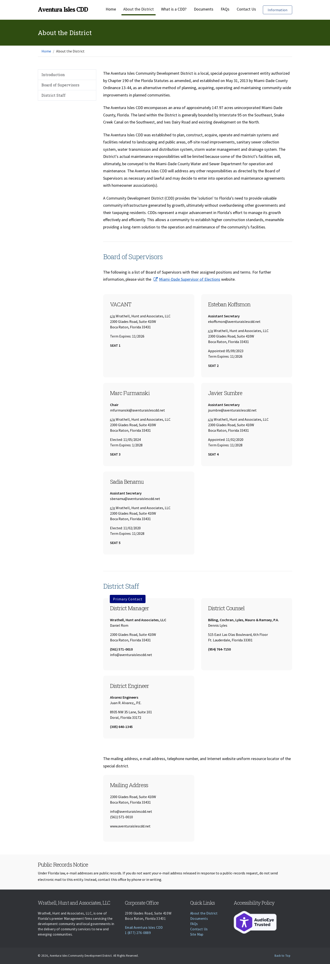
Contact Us (246, 9)
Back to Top (282, 956)
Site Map (197, 934)
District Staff (53, 95)
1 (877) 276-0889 (138, 933)
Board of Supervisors (60, 84)
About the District (138, 9)
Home (111, 9)
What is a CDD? (174, 9)
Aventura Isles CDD (63, 9)
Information (279, 9)
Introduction (53, 74)
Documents (203, 9)
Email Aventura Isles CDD (144, 927)
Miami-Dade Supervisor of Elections (189, 279)
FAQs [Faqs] (225, 9)
